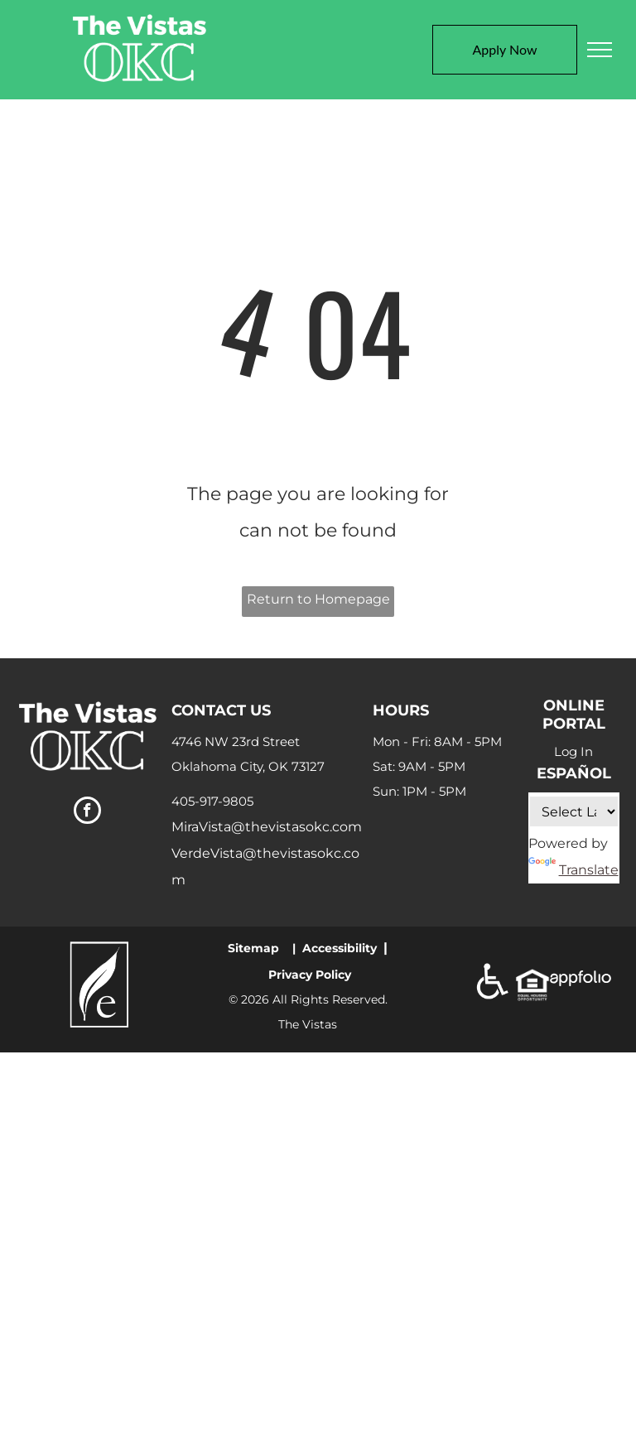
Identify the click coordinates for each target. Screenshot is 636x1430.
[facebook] (87, 812)
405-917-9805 (212, 801)
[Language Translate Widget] (573, 811)
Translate (573, 870)
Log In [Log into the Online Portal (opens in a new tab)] (573, 751)
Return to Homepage (318, 599)
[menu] (599, 49)
